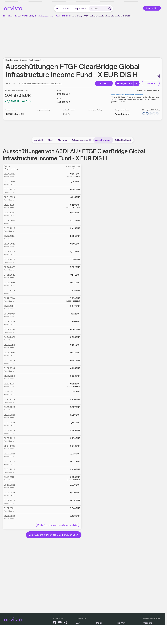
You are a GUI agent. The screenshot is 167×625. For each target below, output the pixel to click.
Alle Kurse (62, 140)
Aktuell (66, 8)
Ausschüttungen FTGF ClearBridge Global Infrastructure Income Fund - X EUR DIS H (102, 16)
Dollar (99, 622)
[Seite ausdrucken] (158, 76)
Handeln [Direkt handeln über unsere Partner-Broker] (151, 83)
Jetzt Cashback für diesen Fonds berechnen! (127, 95)
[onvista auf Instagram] (65, 623)
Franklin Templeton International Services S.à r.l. (42, 83)
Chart (50, 140)
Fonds (17, 16)
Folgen (103, 83)
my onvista (80, 8)
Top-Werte (122, 622)
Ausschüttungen (103, 140)
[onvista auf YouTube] (60, 623)
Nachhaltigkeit (123, 140)
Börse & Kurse (8, 16)
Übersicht (38, 140)
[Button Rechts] (136, 83)
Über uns (147, 622)
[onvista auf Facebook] (54, 623)
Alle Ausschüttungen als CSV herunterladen (57, 525)
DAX (78, 622)
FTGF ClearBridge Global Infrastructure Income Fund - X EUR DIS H (46, 16)
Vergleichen (124, 83)
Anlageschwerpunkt (81, 140)
